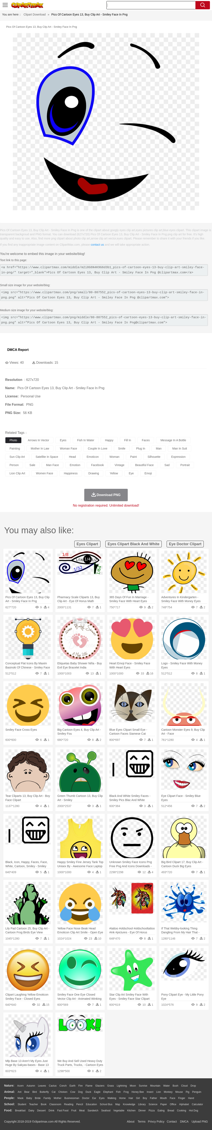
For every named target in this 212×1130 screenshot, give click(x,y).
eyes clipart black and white (133, 544)
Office (173, 1104)
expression (178, 456)
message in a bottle (173, 440)
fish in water (85, 440)
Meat (82, 1110)
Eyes (102, 1098)
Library (142, 1104)
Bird (34, 1092)
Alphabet (184, 1104)
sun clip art (17, 456)
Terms (142, 1121)
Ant (19, 1092)
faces (146, 440)
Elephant (108, 1092)
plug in (140, 448)
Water (166, 1085)
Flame (89, 1085)
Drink (51, 1110)
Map (117, 1104)
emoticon (93, 456)
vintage (119, 465)
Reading (68, 1104)
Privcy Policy (156, 1121)
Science (153, 1104)
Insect (150, 1092)
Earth (73, 1085)
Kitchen (131, 1110)
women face (44, 473)
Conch (63, 1085)
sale (32, 465)
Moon (133, 1085)
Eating (161, 1110)
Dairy (31, 1110)
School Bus (106, 1104)
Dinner (142, 1110)
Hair (131, 1098)
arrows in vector (38, 440)
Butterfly (44, 1092)
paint (133, 456)
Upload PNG (200, 1121)
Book (43, 1104)
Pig (187, 1092)
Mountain (155, 1085)
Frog (126, 1092)
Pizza (152, 1110)
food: (8, 1110)
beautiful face (144, 465)
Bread (170, 1110)
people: (9, 1098)
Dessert (41, 1110)
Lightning (122, 1085)
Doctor (85, 1098)
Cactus (53, 1085)
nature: (9, 1085)
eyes (63, 440)
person (14, 465)
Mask (20, 1098)
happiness (70, 473)
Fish (118, 1092)
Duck (88, 1092)
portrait (185, 465)
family (47, 1098)
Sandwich (93, 1110)
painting (15, 448)
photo (13, 440)
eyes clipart (87, 544)
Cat (54, 1092)
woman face (68, 448)
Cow (72, 1092)
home (122, 1098)
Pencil (79, 1104)
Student (22, 1104)
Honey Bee (137, 1092)
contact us (97, 244)
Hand (191, 1098)
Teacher (33, 1104)
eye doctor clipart (185, 544)
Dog (80, 1092)
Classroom (55, 1104)
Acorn (20, 1085)
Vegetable (118, 1110)
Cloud (184, 1085)
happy (109, 440)
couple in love (97, 448)
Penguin (196, 1092)
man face (52, 465)
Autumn (30, 1085)
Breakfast (20, 1110)
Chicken (62, 1092)
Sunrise (143, 1085)
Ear (94, 1098)
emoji (148, 473)
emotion (75, 465)
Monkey (168, 1092)
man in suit (179, 448)
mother (57, 1098)
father (153, 1098)
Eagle (97, 1092)
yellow (114, 473)
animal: (9, 1091)
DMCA (184, 1121)
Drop (193, 1085)
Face (172, 1098)
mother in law (40, 448)
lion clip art (17, 473)
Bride (38, 1098)
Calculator (197, 1104)
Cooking (181, 1110)
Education (91, 1104)
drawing (93, 473)
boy (145, 1098)
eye (131, 473)
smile (121, 448)
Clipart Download (35, 14)
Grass (110, 1085)
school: (9, 1104)
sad (167, 465)
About (131, 1121)
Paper (163, 1104)
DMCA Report (18, 350)
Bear (26, 1092)
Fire (80, 1085)
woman (114, 456)
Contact (172, 1121)
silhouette (154, 456)
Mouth (163, 1098)
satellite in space (47, 456)
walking (111, 1098)
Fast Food (62, 1110)
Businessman (71, 1098)
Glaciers (99, 1085)
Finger (181, 1098)
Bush (175, 1085)
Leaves (42, 1085)
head (72, 456)
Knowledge (129, 1104)
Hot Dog (193, 1110)
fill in (127, 440)
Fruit (73, 1110)
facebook (97, 465)
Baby (29, 1098)
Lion (158, 1092)
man (158, 448)
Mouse (179, 1092)
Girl (138, 1098)
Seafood (106, 1110)
